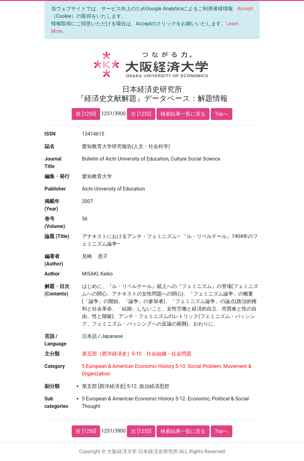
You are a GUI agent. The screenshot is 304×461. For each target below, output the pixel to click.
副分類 (52, 386)
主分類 (52, 354)
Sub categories (56, 402)
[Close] (245, 8)
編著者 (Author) (54, 260)
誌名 (50, 146)
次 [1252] (141, 114)
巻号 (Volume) (55, 222)
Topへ (221, 114)
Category (55, 366)
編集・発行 (57, 176)
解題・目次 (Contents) (57, 290)
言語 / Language (56, 340)
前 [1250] (86, 114)
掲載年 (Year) (52, 205)
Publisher (55, 189)
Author (52, 274)
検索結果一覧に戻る (183, 114)
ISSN (50, 134)
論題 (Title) (57, 236)
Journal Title (53, 162)
